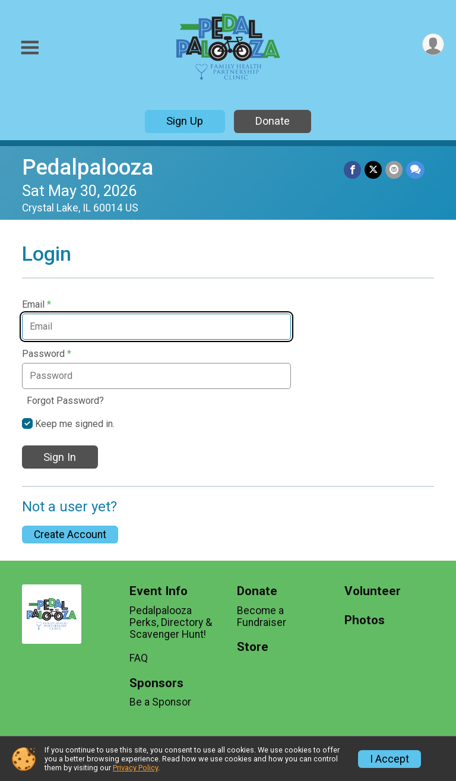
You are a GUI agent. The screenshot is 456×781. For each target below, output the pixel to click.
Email (36, 304)
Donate (272, 121)
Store (252, 647)
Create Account (70, 534)
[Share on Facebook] (352, 169)
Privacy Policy (135, 767)
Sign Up (184, 121)
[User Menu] (433, 44)
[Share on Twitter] (373, 169)
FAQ (138, 658)
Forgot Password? (65, 400)
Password (46, 354)
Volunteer (372, 591)
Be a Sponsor (160, 702)
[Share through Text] (415, 169)
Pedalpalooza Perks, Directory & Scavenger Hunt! (170, 622)
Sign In (59, 457)
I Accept (389, 759)
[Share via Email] (394, 169)
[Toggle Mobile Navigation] (30, 48)
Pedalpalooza (87, 167)
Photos (364, 620)
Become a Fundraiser (261, 616)
